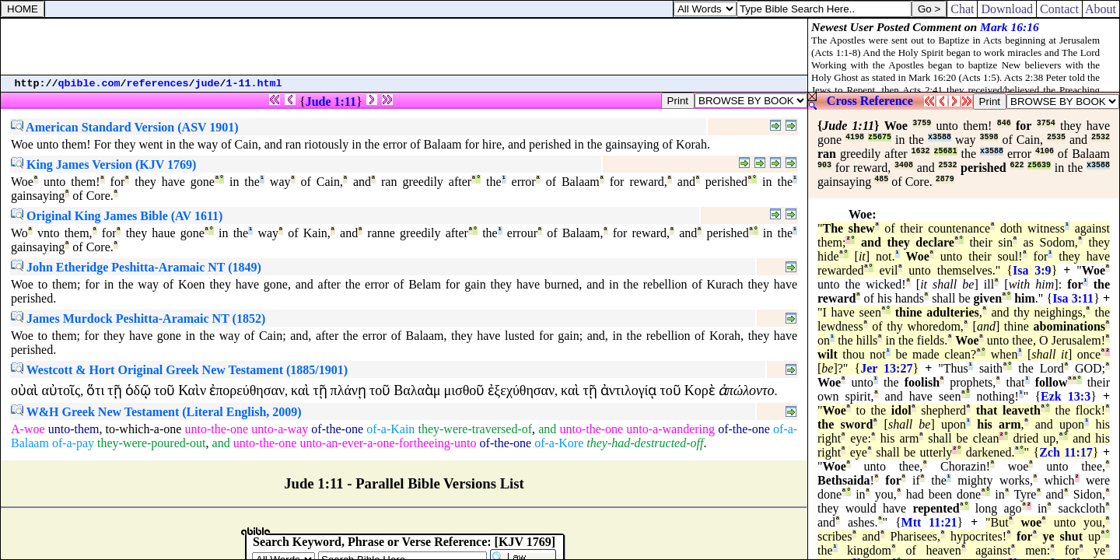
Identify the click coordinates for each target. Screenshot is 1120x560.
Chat (962, 9)
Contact (1059, 9)
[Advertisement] (404, 46)
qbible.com (89, 83)
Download (1007, 9)
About (1101, 9)
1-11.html (254, 83)
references (158, 83)
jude (207, 83)
